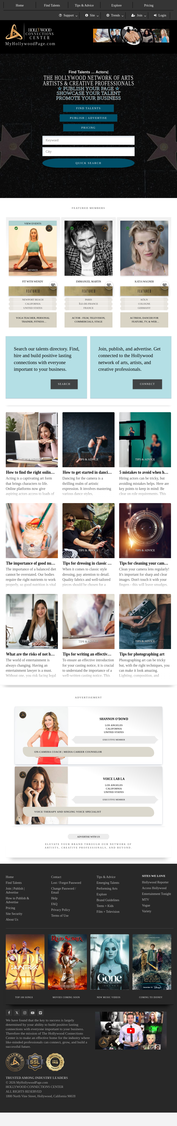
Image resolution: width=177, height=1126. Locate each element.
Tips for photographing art (141, 661)
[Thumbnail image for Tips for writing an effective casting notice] (88, 628)
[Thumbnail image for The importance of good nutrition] (32, 538)
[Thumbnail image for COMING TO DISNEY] (152, 975)
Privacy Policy (60, 923)
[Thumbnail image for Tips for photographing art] (145, 628)
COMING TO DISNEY (151, 1010)
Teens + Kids (105, 919)
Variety (146, 924)
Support (66, 15)
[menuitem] (19, 5)
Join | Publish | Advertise (15, 904)
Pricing (148, 5)
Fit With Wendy (32, 281)
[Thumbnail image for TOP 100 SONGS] (25, 975)
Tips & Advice (84, 5)
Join (136, 15)
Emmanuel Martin (88, 281)
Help (54, 911)
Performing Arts (107, 902)
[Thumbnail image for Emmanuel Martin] (88, 248)
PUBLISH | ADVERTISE (88, 118)
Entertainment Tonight (156, 907)
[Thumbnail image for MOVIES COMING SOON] (67, 975)
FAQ (54, 917)
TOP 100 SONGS (24, 1010)
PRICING (88, 127)
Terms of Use (59, 929)
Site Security (14, 927)
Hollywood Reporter (155, 895)
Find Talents (52, 5)
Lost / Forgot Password (66, 896)
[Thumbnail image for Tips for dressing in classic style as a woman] (88, 538)
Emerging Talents (108, 896)
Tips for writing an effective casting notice (98, 661)
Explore (116, 5)
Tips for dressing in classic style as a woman (99, 570)
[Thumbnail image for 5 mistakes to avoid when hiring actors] (145, 447)
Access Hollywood (154, 901)
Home (20, 5)
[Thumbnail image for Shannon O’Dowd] (88, 743)
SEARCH (64, 391)
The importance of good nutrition (34, 570)
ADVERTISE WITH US (88, 850)
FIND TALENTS (88, 108)
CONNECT (147, 391)
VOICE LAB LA (114, 789)
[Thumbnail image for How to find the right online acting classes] (32, 447)
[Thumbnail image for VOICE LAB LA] (88, 806)
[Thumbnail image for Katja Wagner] (144, 248)
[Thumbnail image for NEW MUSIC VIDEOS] (109, 975)
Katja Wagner (144, 281)
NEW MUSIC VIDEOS (108, 1010)
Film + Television (108, 925)
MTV (145, 913)
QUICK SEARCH (88, 163)
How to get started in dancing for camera (97, 479)
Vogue (146, 919)
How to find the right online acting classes (41, 479)
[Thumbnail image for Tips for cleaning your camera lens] (145, 538)
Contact (56, 890)
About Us (12, 933)
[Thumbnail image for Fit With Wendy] (33, 248)
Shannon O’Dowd (114, 726)
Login (160, 15)
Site (90, 15)
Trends (113, 15)
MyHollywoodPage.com (30, 43)
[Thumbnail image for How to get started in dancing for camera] (88, 447)
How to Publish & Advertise (17, 913)
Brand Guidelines (108, 913)
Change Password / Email (63, 904)
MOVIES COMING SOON (66, 1010)
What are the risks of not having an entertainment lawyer (54, 661)
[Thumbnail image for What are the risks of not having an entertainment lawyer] (32, 628)
